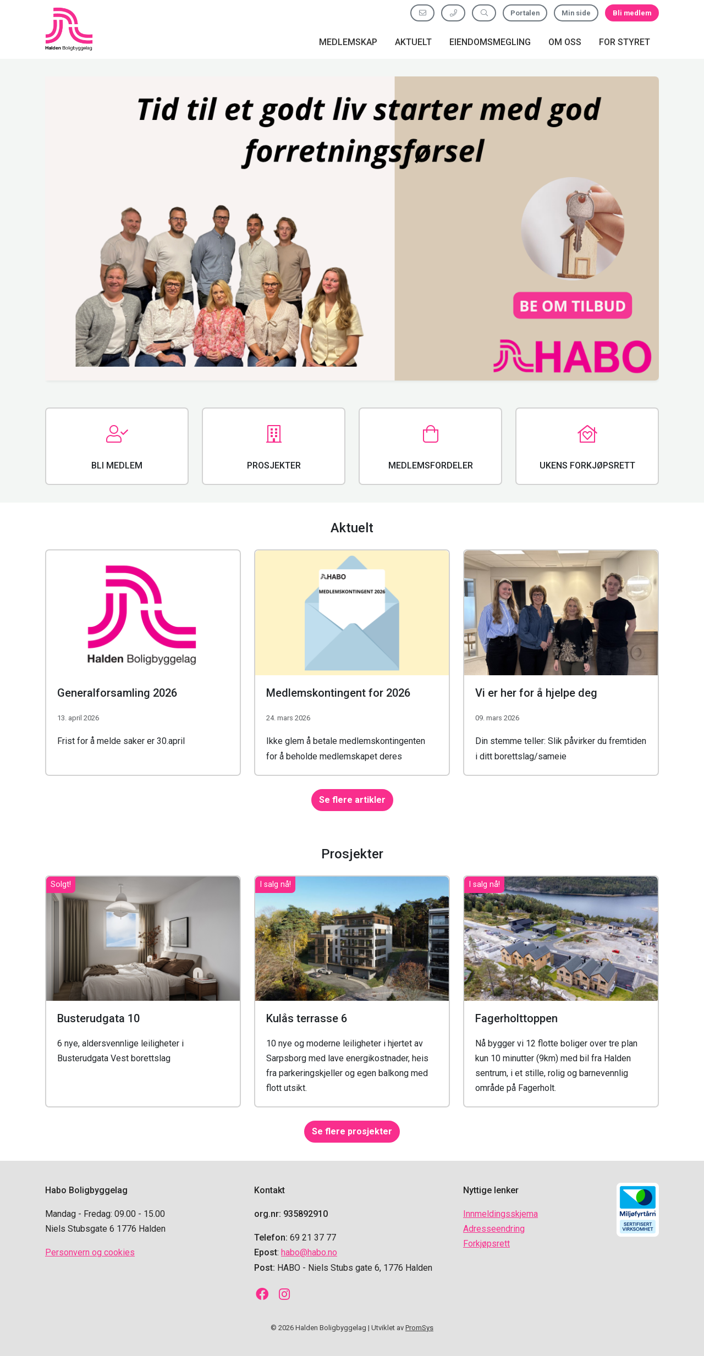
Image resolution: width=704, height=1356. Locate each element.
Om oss (564, 42)
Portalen (525, 13)
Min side (576, 13)
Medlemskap (348, 42)
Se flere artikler (352, 800)
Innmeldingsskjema (500, 1214)
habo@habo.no (309, 1252)
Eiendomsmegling (490, 42)
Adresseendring (494, 1228)
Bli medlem (632, 13)
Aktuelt (413, 42)
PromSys (419, 1328)
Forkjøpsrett (486, 1243)
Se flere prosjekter (352, 1132)
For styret (624, 42)
